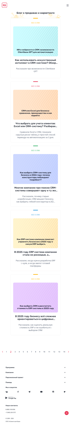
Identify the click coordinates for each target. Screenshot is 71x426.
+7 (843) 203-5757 (11, 412)
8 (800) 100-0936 (10, 409)
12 (54, 352)
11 (49, 352)
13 (59, 352)
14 (64, 352)
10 (44, 352)
